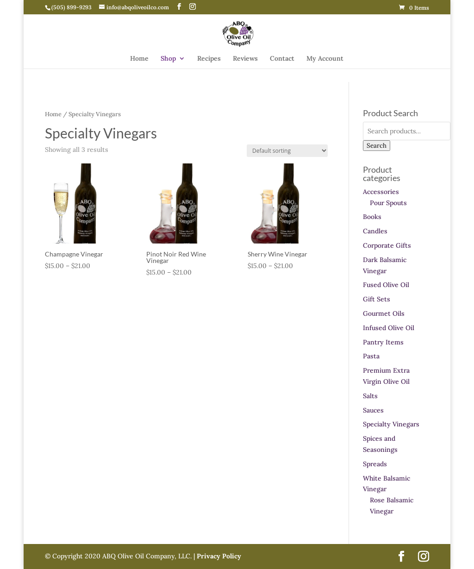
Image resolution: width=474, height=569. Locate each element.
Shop (168, 59)
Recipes (209, 59)
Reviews (245, 59)
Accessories (381, 192)
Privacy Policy (218, 556)
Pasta (371, 356)
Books (372, 217)
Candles (375, 231)
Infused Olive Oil (388, 328)
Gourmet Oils (384, 313)
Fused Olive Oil (386, 285)
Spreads (375, 464)
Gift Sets (376, 299)
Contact (282, 59)
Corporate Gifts (387, 245)
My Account (324, 59)
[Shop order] (287, 150)
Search (377, 146)
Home (139, 59)
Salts (370, 396)
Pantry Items (383, 342)
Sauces (373, 410)
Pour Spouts (388, 203)
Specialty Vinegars (391, 424)
